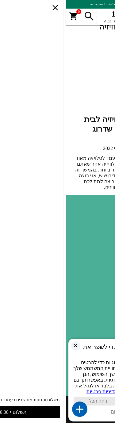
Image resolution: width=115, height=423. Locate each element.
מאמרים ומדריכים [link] (92, 308)
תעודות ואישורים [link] (93, 217)
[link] (60, 172)
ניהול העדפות (56, 411)
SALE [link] (103, 262)
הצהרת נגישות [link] (95, 235)
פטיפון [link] (103, 290)
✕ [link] (8, 346)
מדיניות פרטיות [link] (95, 245)
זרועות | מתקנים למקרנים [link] (84, 326)
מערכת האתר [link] (89, 148)
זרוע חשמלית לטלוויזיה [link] (87, 317)
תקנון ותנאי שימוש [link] (91, 226)
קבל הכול (81, 401)
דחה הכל (31, 401)
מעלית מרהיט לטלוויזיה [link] (86, 272)
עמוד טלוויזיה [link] (96, 281)
